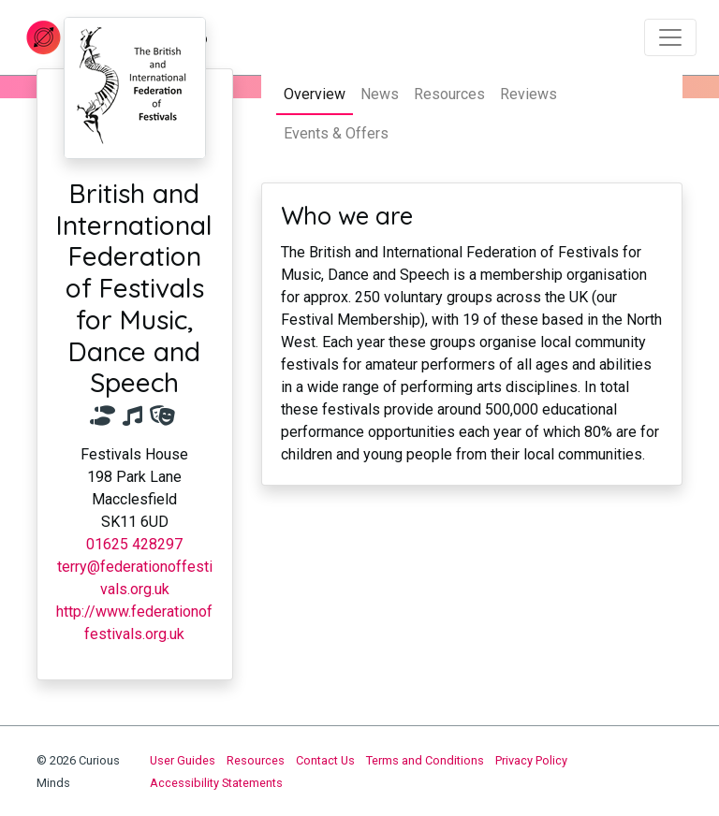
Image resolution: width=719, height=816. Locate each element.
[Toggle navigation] (670, 37)
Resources (449, 94)
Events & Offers (336, 133)
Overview (314, 94)
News (379, 94)
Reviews (528, 94)
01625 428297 (134, 544)
